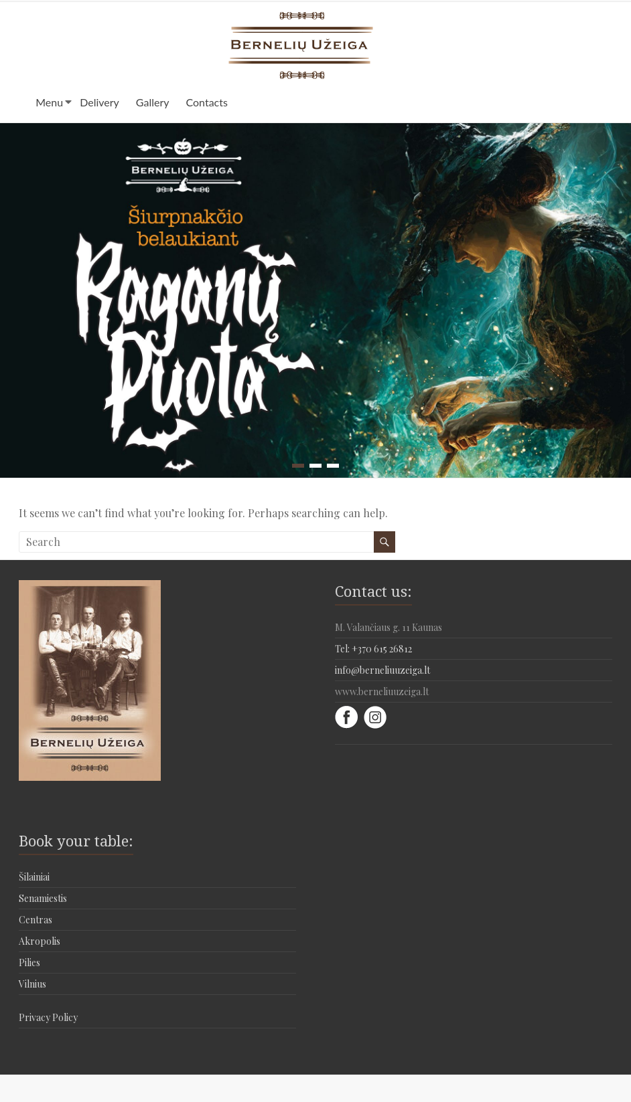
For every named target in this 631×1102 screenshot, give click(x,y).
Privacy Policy (48, 1017)
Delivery (99, 102)
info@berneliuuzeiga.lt (382, 670)
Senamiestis (43, 898)
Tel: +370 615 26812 (373, 648)
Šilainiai (34, 876)
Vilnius (32, 984)
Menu (49, 102)
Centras (35, 919)
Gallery (152, 102)
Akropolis (39, 941)
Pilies (29, 962)
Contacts (207, 102)
